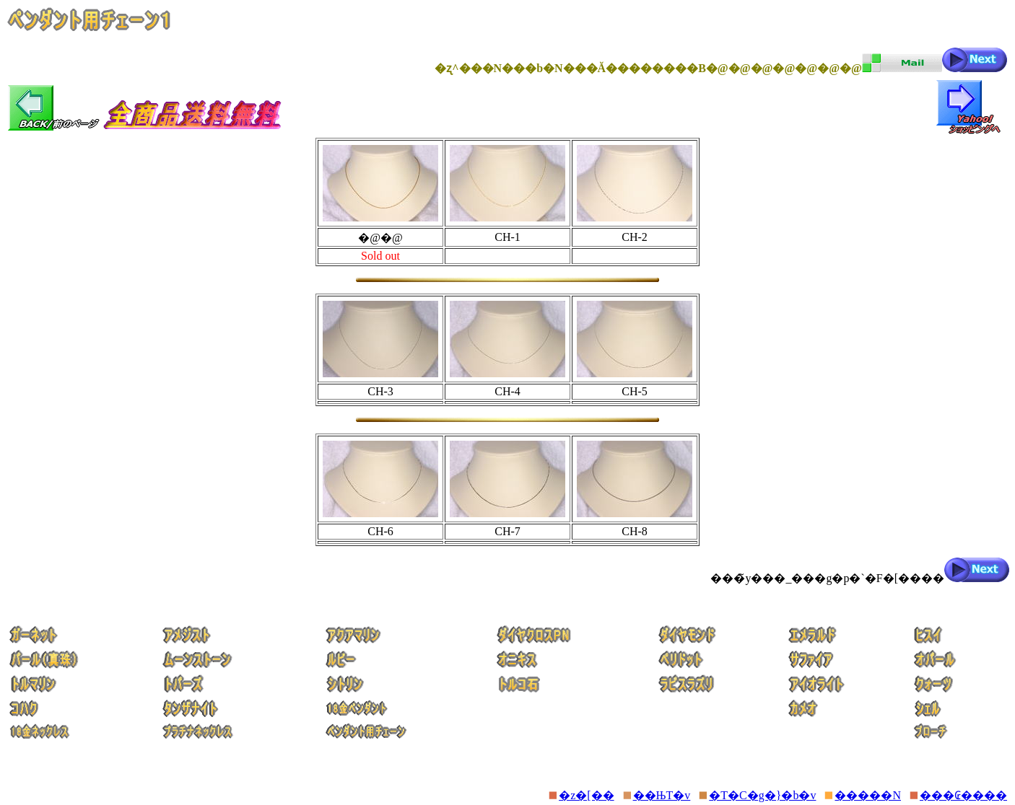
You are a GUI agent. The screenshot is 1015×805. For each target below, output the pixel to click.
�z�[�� (586, 795)
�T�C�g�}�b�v (762, 795)
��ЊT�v (662, 795)
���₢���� (963, 795)
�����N (868, 795)
